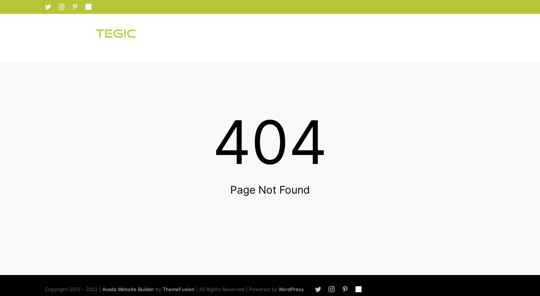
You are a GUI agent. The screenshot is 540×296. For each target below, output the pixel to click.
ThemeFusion (179, 289)
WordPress (291, 289)
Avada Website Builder (128, 289)
